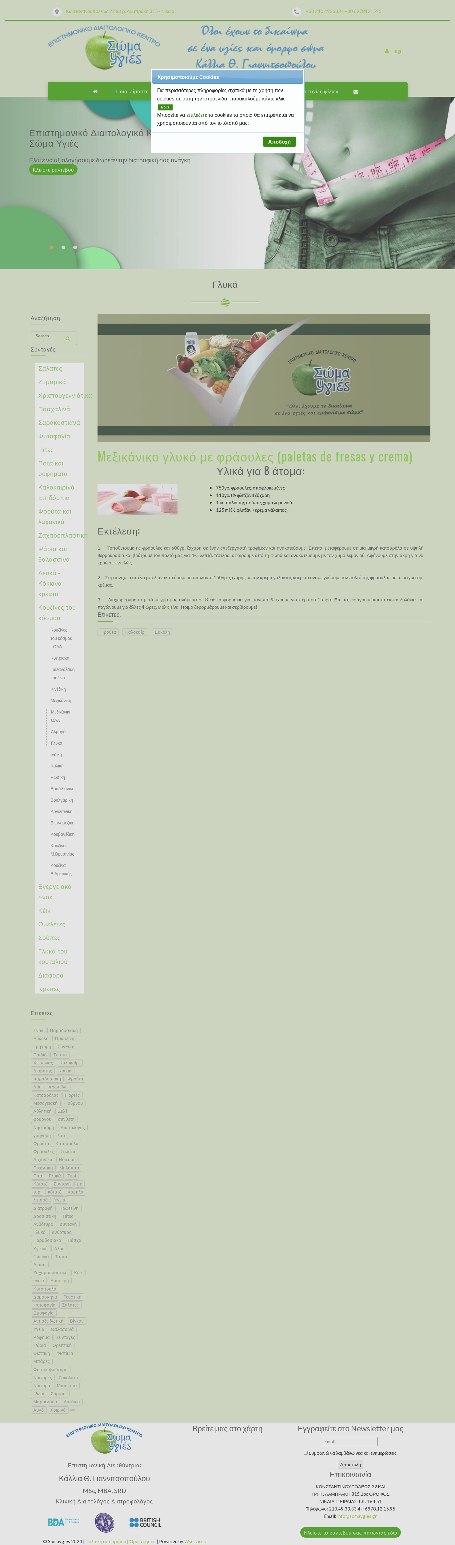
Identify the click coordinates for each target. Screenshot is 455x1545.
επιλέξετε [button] (197, 115)
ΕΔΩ (165, 107)
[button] (279, 141)
